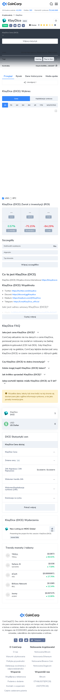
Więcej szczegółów (30, 264)
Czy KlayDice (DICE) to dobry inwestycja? (25, 361)
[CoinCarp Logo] (12, 4)
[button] (15, 25)
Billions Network (19, 583)
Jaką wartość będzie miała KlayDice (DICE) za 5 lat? (29, 381)
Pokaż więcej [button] (30, 507)
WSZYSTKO (51, 105)
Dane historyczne (33, 76)
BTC (14, 198)
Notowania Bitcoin (42, 652)
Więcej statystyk (30, 41)
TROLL (15, 554)
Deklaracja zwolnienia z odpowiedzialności (15, 667)
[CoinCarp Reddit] (26, 640)
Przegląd (8, 76)
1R (35, 105)
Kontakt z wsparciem (15, 686)
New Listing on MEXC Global (20, 529)
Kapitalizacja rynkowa (44, 99)
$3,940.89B (53, 10)
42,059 (18, 10)
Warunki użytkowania (15, 656)
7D (11, 105)
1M (17, 105)
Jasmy (14, 593)
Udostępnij (29, 82)
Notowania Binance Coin (42, 661)
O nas (15, 652)
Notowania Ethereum (42, 656)
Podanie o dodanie (16, 681)
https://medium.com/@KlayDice (27, 298)
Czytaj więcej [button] (30, 316)
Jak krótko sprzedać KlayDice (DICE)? (24, 374)
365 (30, 10)
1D (5, 105)
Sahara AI (16, 564)
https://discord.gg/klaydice (24, 294)
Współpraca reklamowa (15, 676)
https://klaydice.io (49, 280)
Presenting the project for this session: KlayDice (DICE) (30, 533)
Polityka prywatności (15, 661)
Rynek (19, 76)
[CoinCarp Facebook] (21, 640)
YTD (41, 105)
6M (29, 105)
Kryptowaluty (7, 15)
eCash (14, 574)
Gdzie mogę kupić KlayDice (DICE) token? (26, 368)
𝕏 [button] (10, 26)
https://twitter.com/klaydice (24, 291)
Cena (16, 99)
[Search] (51, 4)
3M (23, 105)
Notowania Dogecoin (42, 665)
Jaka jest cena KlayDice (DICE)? (20, 332)
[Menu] (56, 4)
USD (7, 198)
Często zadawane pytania (15, 690)
